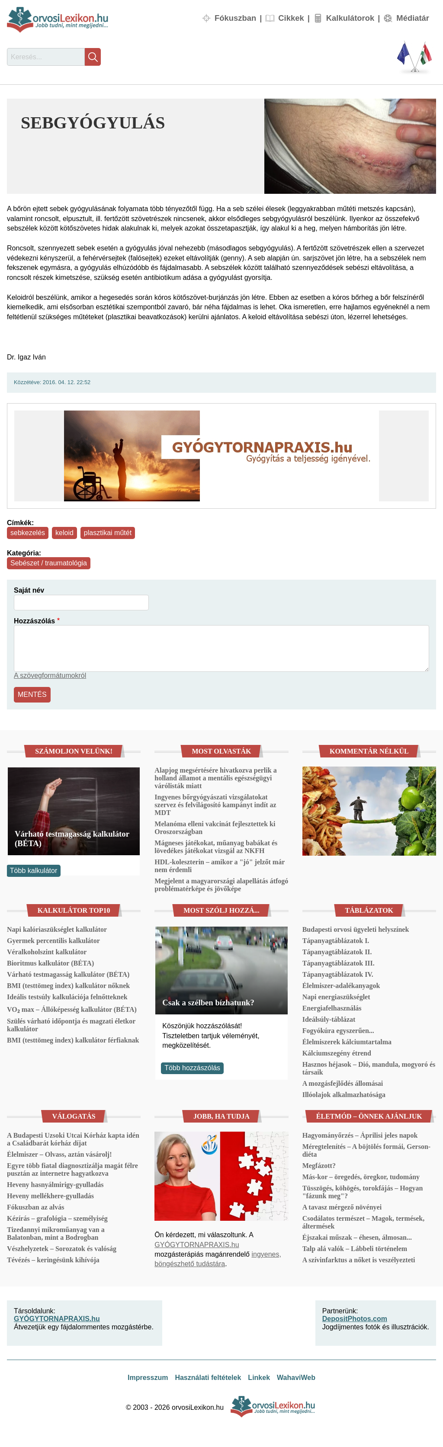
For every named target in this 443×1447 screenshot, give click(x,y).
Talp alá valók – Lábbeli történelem (355, 1248)
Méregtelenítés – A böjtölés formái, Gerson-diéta (366, 1150)
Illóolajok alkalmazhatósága (343, 1094)
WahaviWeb (296, 1377)
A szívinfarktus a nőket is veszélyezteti (358, 1260)
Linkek (259, 1377)
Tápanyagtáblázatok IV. (337, 974)
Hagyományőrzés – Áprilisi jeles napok (360, 1135)
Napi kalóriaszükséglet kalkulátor (57, 929)
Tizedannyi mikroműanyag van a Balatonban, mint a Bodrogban (56, 1233)
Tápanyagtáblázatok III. (338, 963)
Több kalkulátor (33, 870)
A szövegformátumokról (50, 675)
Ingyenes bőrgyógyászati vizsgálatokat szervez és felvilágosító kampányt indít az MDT (215, 804)
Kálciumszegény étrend (336, 1053)
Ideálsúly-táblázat (329, 1019)
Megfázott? (319, 1165)
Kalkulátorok (350, 17)
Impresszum (148, 1377)
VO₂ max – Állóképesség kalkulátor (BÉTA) (72, 1009)
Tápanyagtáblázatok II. (337, 952)
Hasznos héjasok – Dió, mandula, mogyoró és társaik (369, 1068)
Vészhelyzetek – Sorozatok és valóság (61, 1248)
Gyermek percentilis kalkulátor (53, 940)
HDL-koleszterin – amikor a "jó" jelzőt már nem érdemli (219, 865)
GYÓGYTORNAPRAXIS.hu (196, 1244)
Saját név (29, 590)
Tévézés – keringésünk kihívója (53, 1260)
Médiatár (412, 17)
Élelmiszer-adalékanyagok (341, 985)
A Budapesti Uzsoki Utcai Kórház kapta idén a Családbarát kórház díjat (73, 1139)
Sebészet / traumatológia (48, 563)
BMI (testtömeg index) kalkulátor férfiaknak (73, 1040)
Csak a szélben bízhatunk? (208, 1002)
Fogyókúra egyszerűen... (338, 1030)
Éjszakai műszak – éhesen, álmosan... (357, 1237)
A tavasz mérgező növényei (342, 1207)
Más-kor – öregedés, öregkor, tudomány (361, 1177)
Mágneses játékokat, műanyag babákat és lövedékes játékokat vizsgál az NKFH (215, 846)
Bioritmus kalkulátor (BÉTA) (50, 963)
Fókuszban (235, 17)
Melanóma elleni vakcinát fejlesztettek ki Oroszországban (214, 827)
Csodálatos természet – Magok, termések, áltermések (363, 1222)
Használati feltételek (208, 1377)
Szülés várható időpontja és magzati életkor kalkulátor (71, 1025)
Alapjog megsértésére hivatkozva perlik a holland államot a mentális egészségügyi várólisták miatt (215, 778)
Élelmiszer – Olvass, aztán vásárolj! (59, 1154)
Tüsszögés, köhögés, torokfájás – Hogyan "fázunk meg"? (362, 1192)
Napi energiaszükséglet (336, 997)
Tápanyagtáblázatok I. (335, 940)
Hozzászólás (34, 621)
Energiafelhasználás (332, 1008)
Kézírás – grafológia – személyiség (57, 1218)
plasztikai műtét (108, 532)
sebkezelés (27, 532)
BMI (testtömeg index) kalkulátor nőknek (68, 985)
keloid (64, 532)
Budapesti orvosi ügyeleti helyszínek (355, 929)
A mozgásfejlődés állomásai (342, 1083)
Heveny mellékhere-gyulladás (50, 1196)
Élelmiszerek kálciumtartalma (347, 1042)
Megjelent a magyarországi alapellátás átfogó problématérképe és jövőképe (221, 884)
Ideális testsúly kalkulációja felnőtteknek (67, 997)
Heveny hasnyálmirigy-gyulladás (55, 1184)
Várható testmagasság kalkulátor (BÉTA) (72, 838)
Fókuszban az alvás (35, 1207)
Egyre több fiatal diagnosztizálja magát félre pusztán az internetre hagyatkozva (72, 1169)
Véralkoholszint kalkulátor (47, 952)
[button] (350, 146)
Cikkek (291, 17)
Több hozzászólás (192, 1068)
